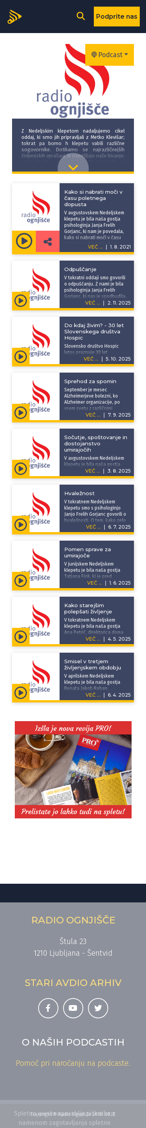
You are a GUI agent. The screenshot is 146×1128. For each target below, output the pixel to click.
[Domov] (17, 16)
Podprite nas (116, 16)
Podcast (107, 55)
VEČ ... (92, 303)
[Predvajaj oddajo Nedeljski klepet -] (24, 241)
